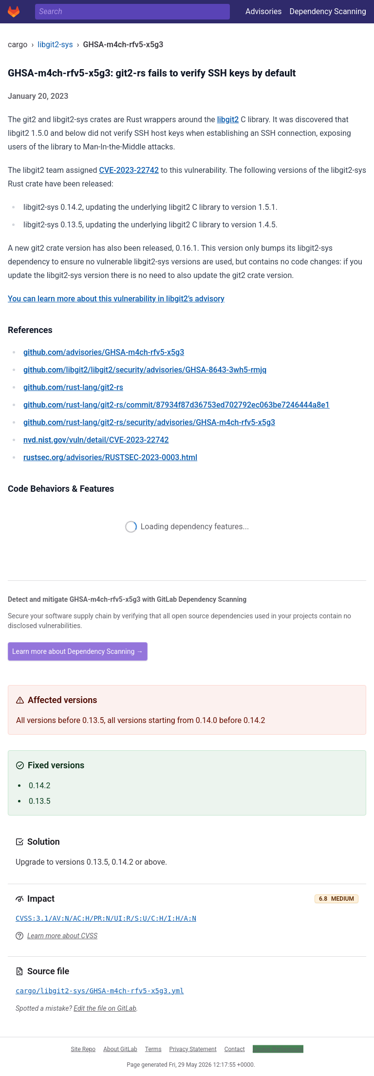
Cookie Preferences (278, 1048)
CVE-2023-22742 (129, 170)
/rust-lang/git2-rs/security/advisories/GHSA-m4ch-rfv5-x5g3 (149, 422)
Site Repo (83, 1048)
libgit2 (228, 119)
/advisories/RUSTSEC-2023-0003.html (110, 457)
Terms (153, 1048)
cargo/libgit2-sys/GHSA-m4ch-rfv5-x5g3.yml (100, 991)
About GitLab (120, 1048)
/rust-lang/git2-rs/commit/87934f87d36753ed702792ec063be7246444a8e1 (176, 404)
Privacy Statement (193, 1048)
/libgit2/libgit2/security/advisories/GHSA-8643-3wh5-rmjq (144, 369)
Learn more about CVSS (62, 936)
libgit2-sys (55, 44)
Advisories (263, 11)
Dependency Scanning (327, 11)
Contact (234, 1048)
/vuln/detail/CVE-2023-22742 (95, 440)
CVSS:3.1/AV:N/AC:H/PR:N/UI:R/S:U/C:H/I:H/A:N (106, 918)
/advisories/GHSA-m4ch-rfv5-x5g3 (103, 352)
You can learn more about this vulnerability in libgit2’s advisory (116, 298)
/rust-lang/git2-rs (73, 387)
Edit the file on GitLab (105, 1008)
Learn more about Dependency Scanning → (77, 651)
